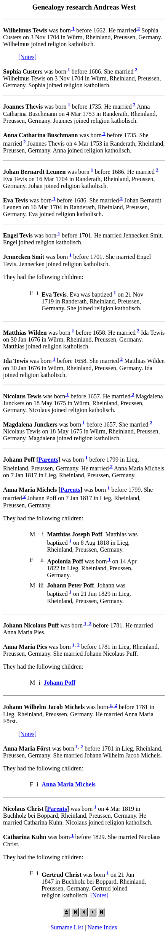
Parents (48, 460)
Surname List (67, 927)
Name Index (103, 927)
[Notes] (27, 57)
